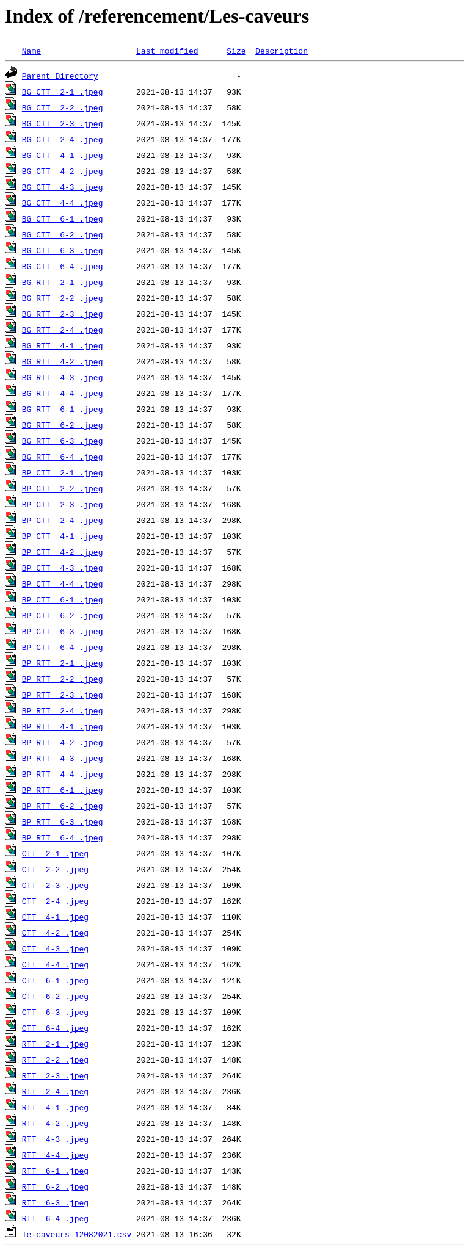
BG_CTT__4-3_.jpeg (62, 186)
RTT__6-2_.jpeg (55, 1186)
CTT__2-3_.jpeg (55, 884)
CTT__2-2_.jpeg (55, 869)
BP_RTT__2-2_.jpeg (62, 678)
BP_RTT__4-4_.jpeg (62, 773)
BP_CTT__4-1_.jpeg (62, 535)
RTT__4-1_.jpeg (55, 1107)
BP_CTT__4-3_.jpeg (62, 567)
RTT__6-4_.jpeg (55, 1218)
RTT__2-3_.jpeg (55, 1075)
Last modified (167, 50)
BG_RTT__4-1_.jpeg (62, 345)
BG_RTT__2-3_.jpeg (62, 313)
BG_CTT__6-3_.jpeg (62, 250)
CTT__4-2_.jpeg (55, 932)
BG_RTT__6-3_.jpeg (62, 440)
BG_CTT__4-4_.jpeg (62, 202)
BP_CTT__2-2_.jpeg (62, 488)
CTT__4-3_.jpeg (55, 948)
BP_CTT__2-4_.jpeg (62, 520)
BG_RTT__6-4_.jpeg (62, 456)
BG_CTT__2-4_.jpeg (62, 139)
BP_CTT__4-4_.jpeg (62, 583)
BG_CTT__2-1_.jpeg (62, 91)
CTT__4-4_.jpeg (55, 964)
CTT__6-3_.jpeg (55, 1011)
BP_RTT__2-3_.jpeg (62, 694)
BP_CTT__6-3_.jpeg (62, 631)
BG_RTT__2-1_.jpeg (62, 281)
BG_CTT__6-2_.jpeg (62, 234)
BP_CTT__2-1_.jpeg (62, 472)
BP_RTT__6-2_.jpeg (62, 805)
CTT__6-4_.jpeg (55, 1027)
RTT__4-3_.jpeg (55, 1138)
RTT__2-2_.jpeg (55, 1059)
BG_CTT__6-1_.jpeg (62, 218)
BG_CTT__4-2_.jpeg (62, 170)
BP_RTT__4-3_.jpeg (62, 758)
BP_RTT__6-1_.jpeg (62, 789)
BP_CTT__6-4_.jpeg (62, 646)
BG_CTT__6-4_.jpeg (62, 266)
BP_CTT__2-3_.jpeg (62, 504)
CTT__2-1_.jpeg (55, 853)
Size (236, 50)
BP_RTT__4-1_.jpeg (62, 726)
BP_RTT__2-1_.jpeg (62, 662)
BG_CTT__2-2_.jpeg (62, 107)
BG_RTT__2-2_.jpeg (62, 297)
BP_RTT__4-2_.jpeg (62, 742)
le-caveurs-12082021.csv (76, 1234)
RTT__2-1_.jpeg (55, 1043)
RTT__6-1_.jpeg (55, 1170)
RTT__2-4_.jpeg (55, 1091)
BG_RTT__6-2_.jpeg (62, 424)
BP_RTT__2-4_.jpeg (62, 710)
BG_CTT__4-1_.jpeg (62, 155)
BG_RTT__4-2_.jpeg (62, 361)
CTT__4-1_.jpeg (55, 916)
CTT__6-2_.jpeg (55, 996)
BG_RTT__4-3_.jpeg (62, 377)
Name (31, 50)
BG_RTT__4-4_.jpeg (62, 393)
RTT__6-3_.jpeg (55, 1202)
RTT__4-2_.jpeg (55, 1123)
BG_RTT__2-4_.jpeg (62, 329)
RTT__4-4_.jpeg (55, 1154)
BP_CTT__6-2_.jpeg (62, 615)
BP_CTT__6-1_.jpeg (62, 599)
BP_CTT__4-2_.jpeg (62, 551)
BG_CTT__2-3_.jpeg (62, 123)
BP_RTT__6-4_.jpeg (62, 837)
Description (281, 50)
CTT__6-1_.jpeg (55, 980)
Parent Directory (60, 75)
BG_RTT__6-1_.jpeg (62, 408)
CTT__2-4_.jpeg (55, 900)
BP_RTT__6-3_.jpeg (62, 821)
